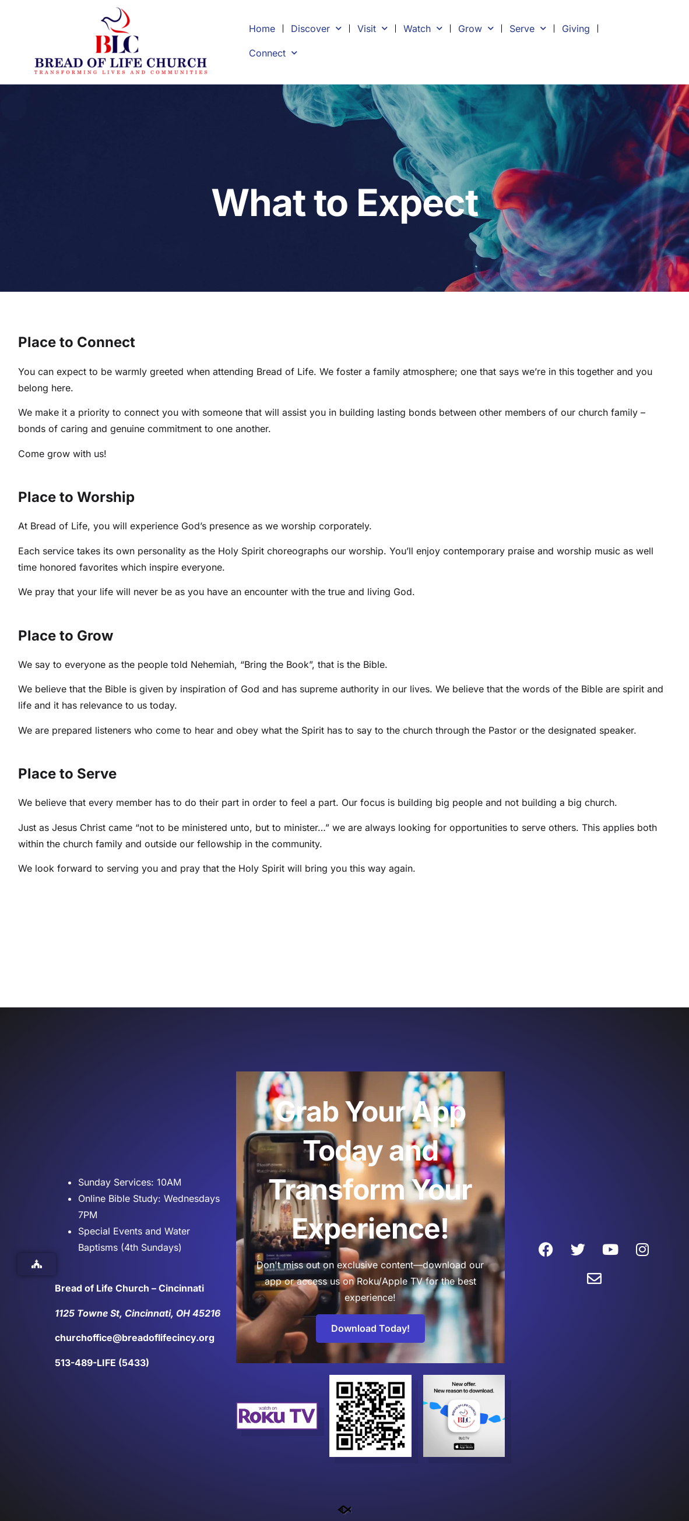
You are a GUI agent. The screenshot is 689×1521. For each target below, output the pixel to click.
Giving (576, 28)
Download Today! (370, 1328)
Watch (422, 28)
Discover (316, 28)
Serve (527, 28)
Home (262, 28)
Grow (476, 28)
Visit (372, 28)
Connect (273, 53)
